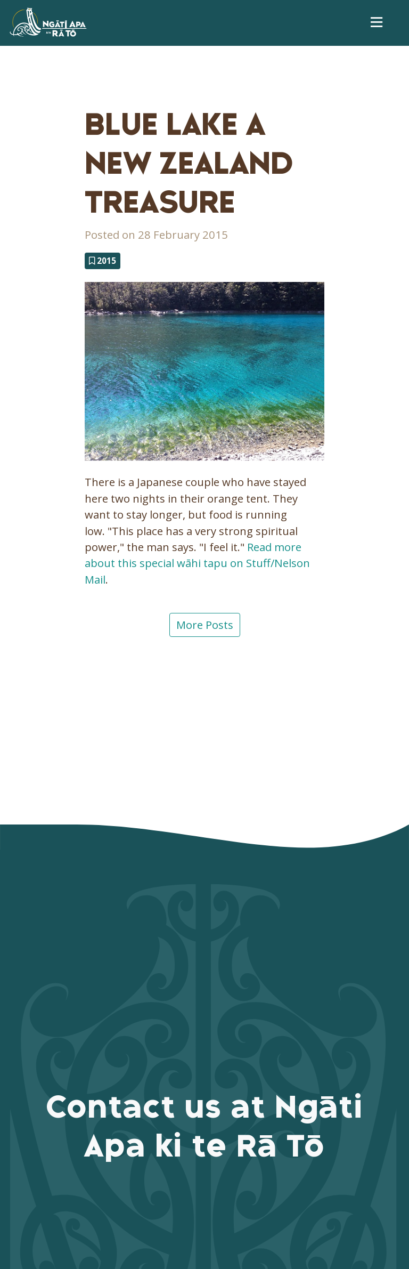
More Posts (204, 624)
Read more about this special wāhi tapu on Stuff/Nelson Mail (197, 563)
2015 (102, 260)
